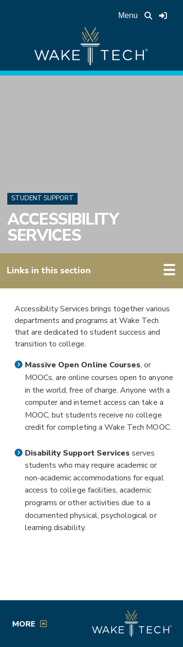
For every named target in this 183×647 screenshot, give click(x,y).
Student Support (42, 198)
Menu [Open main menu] (128, 15)
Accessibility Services (63, 227)
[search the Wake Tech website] (148, 15)
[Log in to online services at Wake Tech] (163, 15)
